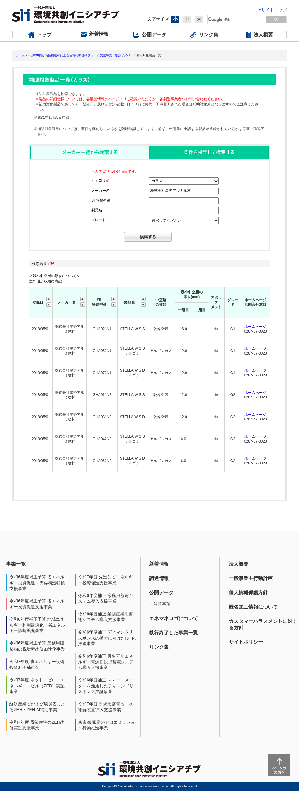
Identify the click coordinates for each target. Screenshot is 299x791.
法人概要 (238, 564)
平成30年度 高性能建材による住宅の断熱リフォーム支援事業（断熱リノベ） (80, 55)
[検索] (233, 19)
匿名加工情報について (253, 606)
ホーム (20, 55)
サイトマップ (274, 9)
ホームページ (255, 326)
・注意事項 (160, 604)
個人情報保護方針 (248, 592)
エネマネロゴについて (173, 618)
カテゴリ (100, 180)
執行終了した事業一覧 (173, 632)
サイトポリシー (246, 641)
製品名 (96, 210)
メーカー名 (100, 191)
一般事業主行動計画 (251, 578)
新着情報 (159, 564)
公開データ (161, 592)
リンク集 (159, 647)
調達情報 (159, 578)
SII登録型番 (100, 200)
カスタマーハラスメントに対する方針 (263, 624)
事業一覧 (16, 564)
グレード (98, 220)
